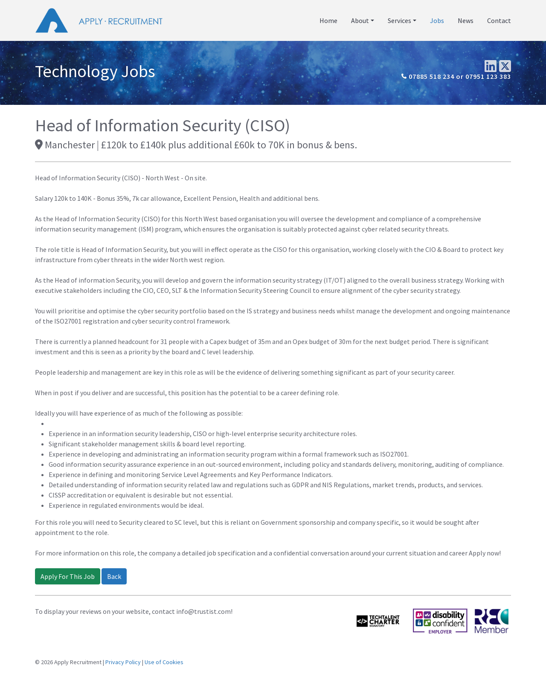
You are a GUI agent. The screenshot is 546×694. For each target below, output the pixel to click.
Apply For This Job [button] (68, 576)
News (465, 20)
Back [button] (114, 576)
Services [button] (399, 20)
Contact (499, 20)
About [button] (360, 20)
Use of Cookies (164, 662)
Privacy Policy (123, 662)
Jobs (437, 20)
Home (328, 20)
